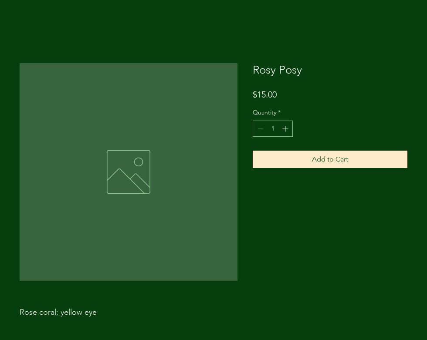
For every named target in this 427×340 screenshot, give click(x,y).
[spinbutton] (273, 128)
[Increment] (286, 128)
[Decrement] (259, 128)
